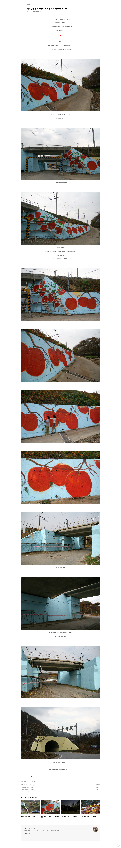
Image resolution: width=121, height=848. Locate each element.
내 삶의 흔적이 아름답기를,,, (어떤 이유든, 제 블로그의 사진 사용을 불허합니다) (41, 830)
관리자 (65, 845)
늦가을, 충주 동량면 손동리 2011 (27, 784)
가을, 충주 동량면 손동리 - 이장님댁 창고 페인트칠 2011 (32, 791)
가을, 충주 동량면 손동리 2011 (27, 787)
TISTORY (61, 845)
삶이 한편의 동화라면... (30, 828)
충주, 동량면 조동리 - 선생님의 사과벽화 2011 (30, 786)
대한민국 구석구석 (24, 781)
